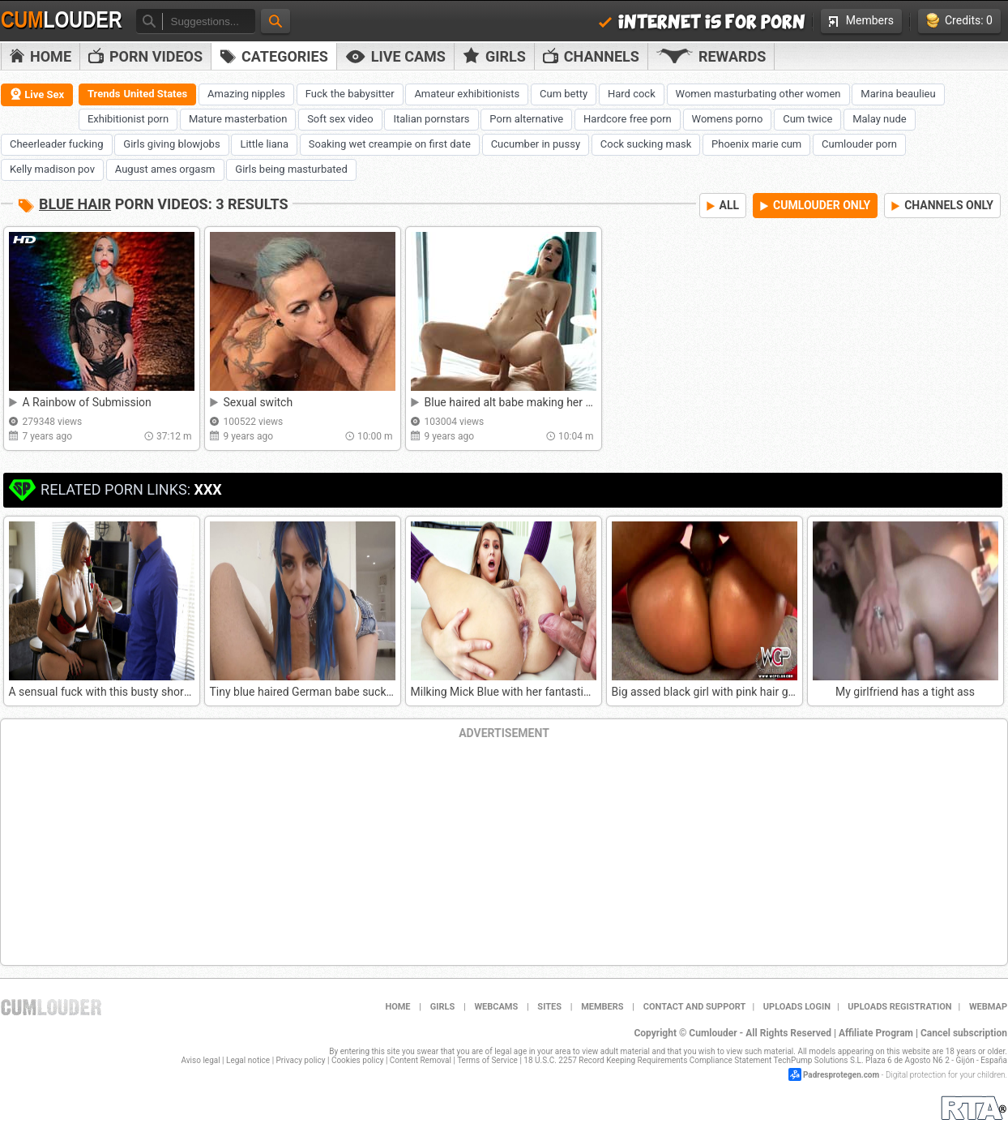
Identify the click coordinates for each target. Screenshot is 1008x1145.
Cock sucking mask (645, 144)
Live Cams (395, 56)
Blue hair (75, 203)
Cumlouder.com (51, 1007)
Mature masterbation (238, 119)
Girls (494, 56)
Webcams (496, 1006)
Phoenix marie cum (756, 144)
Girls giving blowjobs (171, 144)
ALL (723, 205)
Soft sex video (340, 119)
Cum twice (807, 119)
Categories (274, 56)
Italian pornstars (431, 119)
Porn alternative (526, 119)
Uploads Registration (899, 1006)
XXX (207, 489)
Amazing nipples (246, 94)
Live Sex (37, 94)
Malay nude (879, 119)
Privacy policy (301, 1060)
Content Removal (420, 1060)
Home (40, 56)
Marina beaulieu (898, 94)
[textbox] (208, 21)
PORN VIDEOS (145, 56)
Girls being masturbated (291, 169)
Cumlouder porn (859, 144)
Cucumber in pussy (535, 144)
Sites (549, 1006)
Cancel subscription (963, 1033)
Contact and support (694, 1006)
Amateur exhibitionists (466, 94)
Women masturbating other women (758, 94)
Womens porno (727, 119)
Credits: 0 (959, 20)
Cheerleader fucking (57, 144)
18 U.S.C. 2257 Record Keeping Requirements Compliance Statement (647, 1060)
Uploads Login (797, 1006)
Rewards (711, 56)
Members (861, 20)
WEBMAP (988, 1006)
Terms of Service (487, 1060)
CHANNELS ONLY (942, 205)
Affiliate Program (876, 1033)
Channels (591, 56)
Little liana (264, 144)
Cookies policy (357, 1060)
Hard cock (632, 94)
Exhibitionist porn (128, 119)
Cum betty (563, 94)
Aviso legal (201, 1060)
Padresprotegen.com (841, 1074)
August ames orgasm (165, 169)
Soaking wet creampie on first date (390, 144)
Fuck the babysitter (350, 94)
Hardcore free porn (627, 119)
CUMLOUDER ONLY (815, 205)
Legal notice (248, 1060)
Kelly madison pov (52, 169)
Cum (61, 20)
